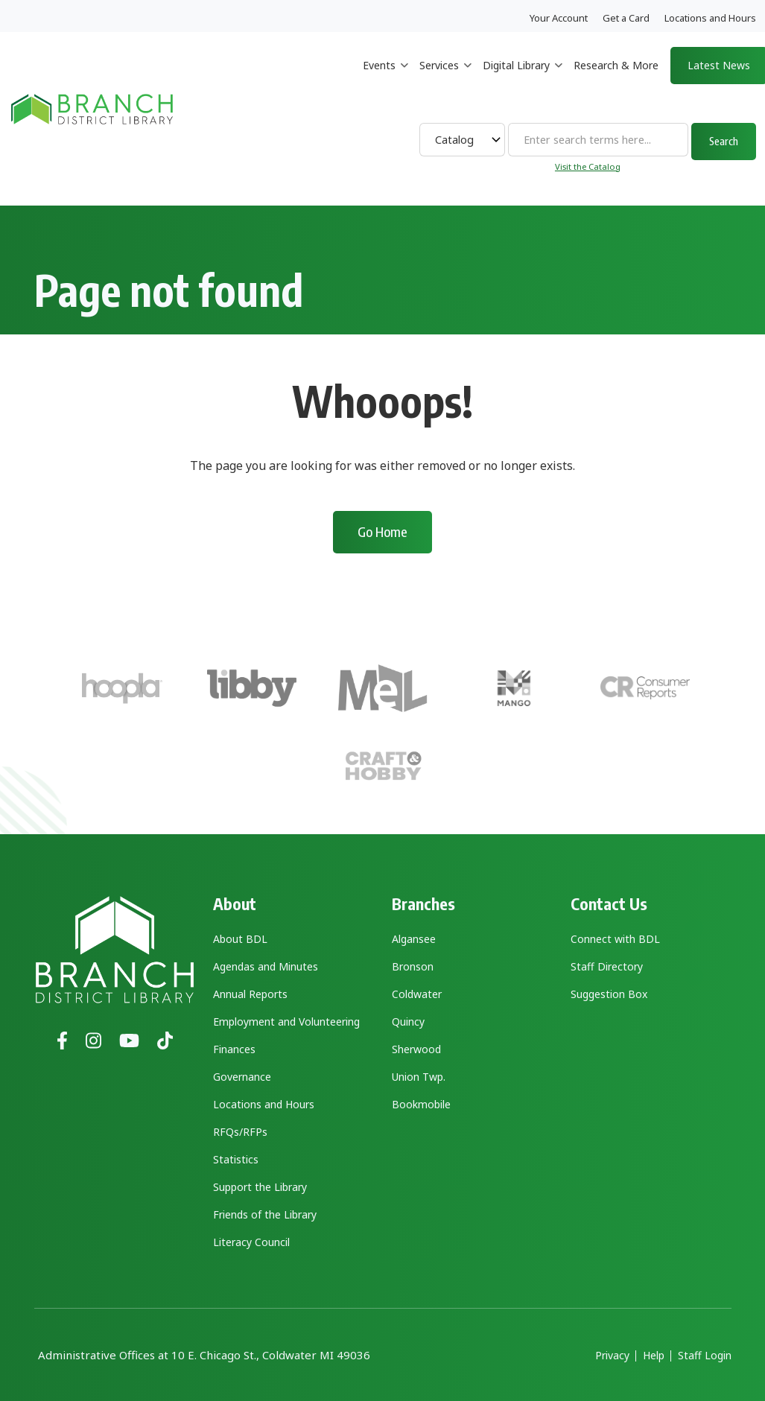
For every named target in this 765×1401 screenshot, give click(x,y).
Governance (242, 1077)
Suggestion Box (609, 994)
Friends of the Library (265, 1214)
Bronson (413, 966)
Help (653, 1355)
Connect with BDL (615, 939)
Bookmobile (421, 1104)
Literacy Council (251, 1242)
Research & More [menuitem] (616, 65)
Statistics (235, 1159)
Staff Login (704, 1355)
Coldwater (417, 994)
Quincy (408, 1021)
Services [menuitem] (445, 78)
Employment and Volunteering (286, 1021)
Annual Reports (250, 994)
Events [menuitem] (385, 78)
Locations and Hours (710, 18)
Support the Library (260, 1187)
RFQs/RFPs (240, 1132)
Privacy (612, 1355)
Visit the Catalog (587, 166)
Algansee (414, 939)
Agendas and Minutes (265, 966)
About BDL (240, 939)
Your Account (559, 18)
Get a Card (626, 18)
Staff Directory (607, 966)
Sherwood (416, 1049)
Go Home (382, 531)
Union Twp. (418, 1077)
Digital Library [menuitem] (522, 78)
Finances (234, 1049)
